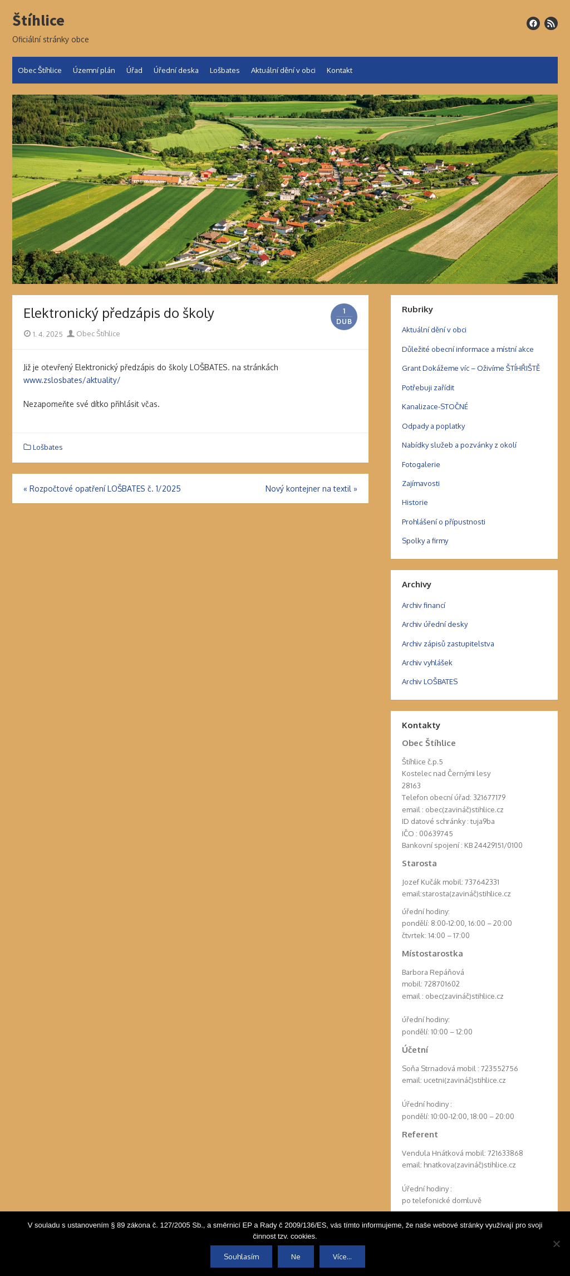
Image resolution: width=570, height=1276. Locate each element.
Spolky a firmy (425, 540)
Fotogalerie (421, 464)
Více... (342, 1256)
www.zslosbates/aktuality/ (72, 380)
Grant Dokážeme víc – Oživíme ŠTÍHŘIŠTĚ (471, 368)
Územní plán (94, 70)
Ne (296, 1256)
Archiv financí (423, 605)
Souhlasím (241, 1256)
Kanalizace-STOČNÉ (435, 406)
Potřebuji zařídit (428, 387)
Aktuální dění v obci (283, 70)
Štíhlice (38, 20)
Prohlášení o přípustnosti (443, 521)
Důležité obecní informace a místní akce (468, 349)
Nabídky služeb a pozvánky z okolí (459, 444)
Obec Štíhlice (40, 70)
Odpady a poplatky (433, 425)
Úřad (134, 70)
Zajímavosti (421, 483)
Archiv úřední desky (435, 624)
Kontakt (339, 70)
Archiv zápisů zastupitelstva (448, 643)
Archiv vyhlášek (427, 662)
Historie (415, 502)
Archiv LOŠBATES (430, 681)
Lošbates (225, 70)
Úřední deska (176, 70)
